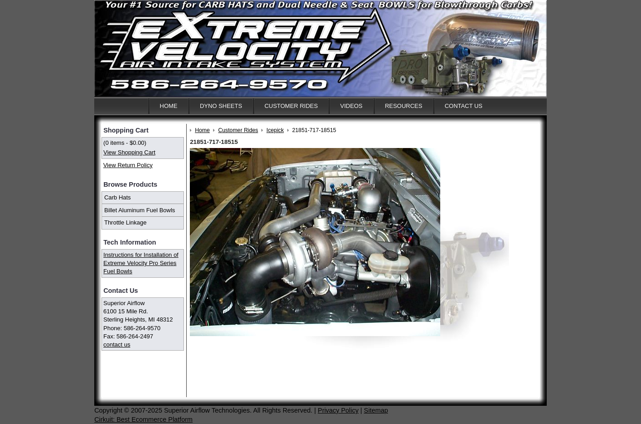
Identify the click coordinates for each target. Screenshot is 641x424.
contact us (116, 344)
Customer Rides (291, 105)
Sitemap (376, 410)
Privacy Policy (338, 410)
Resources (403, 105)
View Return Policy (128, 165)
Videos (351, 105)
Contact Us (464, 105)
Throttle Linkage (125, 222)
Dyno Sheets (221, 105)
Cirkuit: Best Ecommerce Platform (143, 419)
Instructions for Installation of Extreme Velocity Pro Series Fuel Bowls (140, 263)
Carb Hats (117, 197)
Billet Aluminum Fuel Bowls (139, 210)
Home (169, 105)
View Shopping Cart (129, 152)
